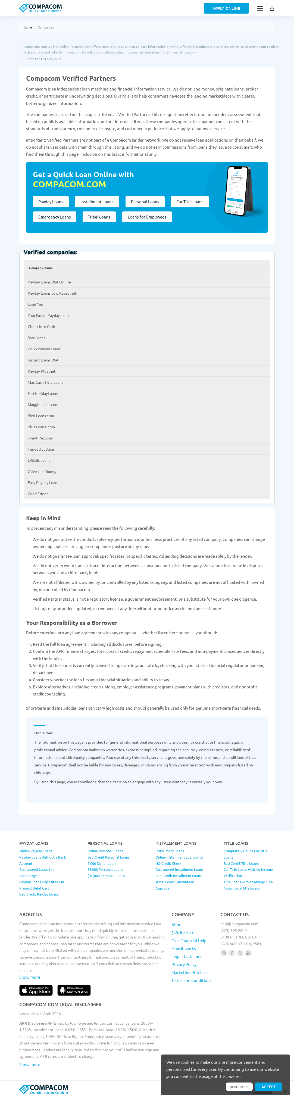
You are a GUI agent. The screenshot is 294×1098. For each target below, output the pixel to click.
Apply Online (226, 8)
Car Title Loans (191, 201)
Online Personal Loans (105, 851)
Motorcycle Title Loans (242, 888)
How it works (183, 948)
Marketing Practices (189, 972)
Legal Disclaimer (186, 956)
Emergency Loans (54, 216)
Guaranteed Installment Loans (179, 869)
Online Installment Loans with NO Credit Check (179, 860)
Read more (238, 1086)
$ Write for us (183, 932)
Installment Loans (97, 201)
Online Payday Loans (35, 851)
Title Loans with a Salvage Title (248, 881)
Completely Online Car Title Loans (245, 854)
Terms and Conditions (191, 980)
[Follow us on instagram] (223, 953)
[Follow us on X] (240, 953)
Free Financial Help (189, 940)
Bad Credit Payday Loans (39, 894)
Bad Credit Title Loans (241, 863)
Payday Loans (50, 201)
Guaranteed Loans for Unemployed (36, 872)
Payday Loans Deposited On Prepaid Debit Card (41, 884)
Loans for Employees (148, 216)
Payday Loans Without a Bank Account (42, 860)
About (177, 924)
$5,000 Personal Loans (105, 869)
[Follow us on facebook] (232, 953)
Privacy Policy (183, 964)
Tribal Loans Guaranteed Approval (174, 884)
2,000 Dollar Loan (101, 863)
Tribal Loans (100, 216)
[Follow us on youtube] (248, 953)
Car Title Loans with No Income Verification (248, 872)
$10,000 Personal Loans (106, 875)
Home (27, 27)
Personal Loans (146, 201)
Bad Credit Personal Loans (108, 857)
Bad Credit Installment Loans (178, 875)
